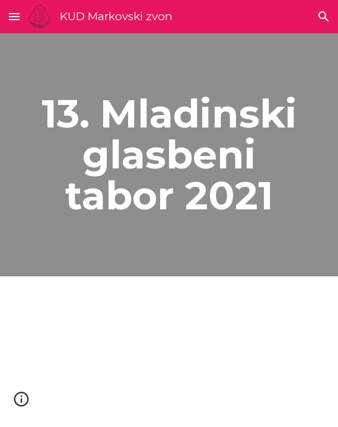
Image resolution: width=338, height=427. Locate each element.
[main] (168, 155)
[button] (14, 16)
